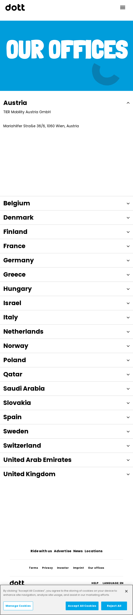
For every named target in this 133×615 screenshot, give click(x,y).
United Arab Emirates (66, 459)
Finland (66, 231)
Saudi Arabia (66, 387)
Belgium (66, 202)
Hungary (66, 288)
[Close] (126, 591)
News (78, 550)
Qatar (66, 373)
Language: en (113, 582)
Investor (63, 567)
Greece (66, 273)
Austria (66, 103)
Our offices (96, 567)
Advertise (62, 550)
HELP (94, 582)
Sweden (66, 430)
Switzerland (66, 445)
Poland (66, 359)
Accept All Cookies (82, 606)
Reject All (114, 606)
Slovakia (66, 402)
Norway (66, 345)
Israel (66, 302)
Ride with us (41, 550)
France (66, 245)
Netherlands (66, 330)
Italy (66, 316)
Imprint (78, 567)
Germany (66, 259)
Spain (66, 416)
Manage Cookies (18, 606)
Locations (93, 550)
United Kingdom (66, 473)
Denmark (66, 216)
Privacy (47, 567)
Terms (33, 567)
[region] (66, 600)
